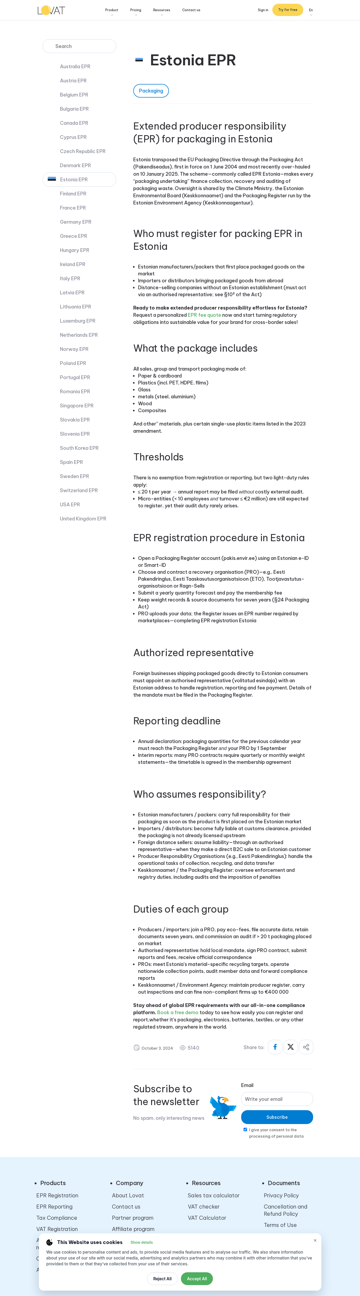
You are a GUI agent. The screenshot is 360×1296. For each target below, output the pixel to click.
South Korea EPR (79, 448)
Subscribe (277, 1117)
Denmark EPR (75, 165)
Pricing (141, 11)
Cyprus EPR (73, 137)
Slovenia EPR (75, 434)
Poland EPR (73, 363)
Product (117, 11)
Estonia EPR (74, 179)
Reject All (162, 1278)
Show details (142, 1242)
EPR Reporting (54, 1206)
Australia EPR (75, 66)
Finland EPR (73, 194)
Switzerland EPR (79, 490)
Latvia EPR (72, 293)
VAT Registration (57, 1229)
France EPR (73, 208)
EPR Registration (57, 1195)
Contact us (197, 11)
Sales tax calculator (214, 1195)
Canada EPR (74, 123)
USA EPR (70, 504)
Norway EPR (74, 349)
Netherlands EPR (79, 335)
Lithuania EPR (75, 307)
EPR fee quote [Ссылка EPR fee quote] (204, 315)
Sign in (263, 11)
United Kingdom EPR (83, 519)
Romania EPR (75, 391)
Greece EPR (73, 236)
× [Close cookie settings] (315, 1240)
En (311, 11)
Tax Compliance (56, 1217)
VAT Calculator (207, 1217)
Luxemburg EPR (78, 321)
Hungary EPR (75, 250)
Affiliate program (133, 1229)
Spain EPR (71, 462)
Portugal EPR (75, 377)
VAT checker (204, 1206)
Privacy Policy (281, 1195)
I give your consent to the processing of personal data (276, 1133)
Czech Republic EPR (83, 151)
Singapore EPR (77, 406)
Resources (167, 11)
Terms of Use (280, 1225)
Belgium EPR (74, 95)
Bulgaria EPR (74, 109)
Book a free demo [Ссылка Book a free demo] (178, 1012)
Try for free (287, 11)
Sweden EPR (74, 476)
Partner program (132, 1217)
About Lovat (128, 1195)
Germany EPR (76, 222)
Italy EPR (70, 278)
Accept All (197, 1278)
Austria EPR (73, 81)
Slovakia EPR (75, 420)
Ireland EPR (73, 264)
